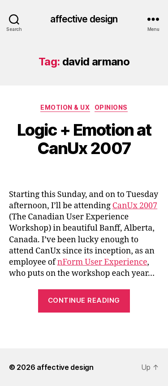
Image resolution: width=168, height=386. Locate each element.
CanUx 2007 (134, 206)
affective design (83, 19)
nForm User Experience (102, 262)
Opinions (111, 107)
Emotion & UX (65, 107)
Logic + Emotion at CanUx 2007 (84, 139)
